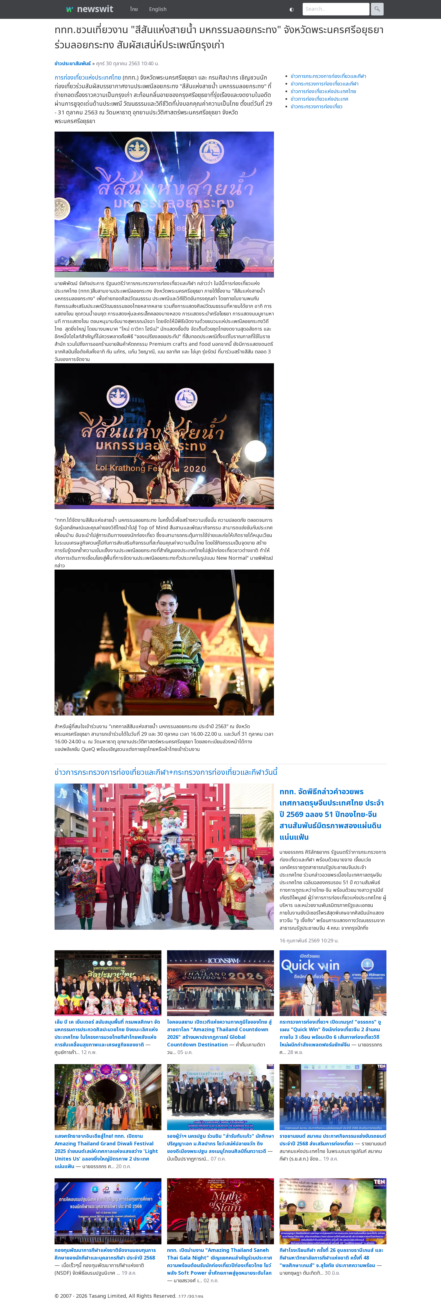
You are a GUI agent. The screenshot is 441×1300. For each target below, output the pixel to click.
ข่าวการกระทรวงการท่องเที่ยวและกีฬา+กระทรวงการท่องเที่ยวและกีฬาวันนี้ (166, 772)
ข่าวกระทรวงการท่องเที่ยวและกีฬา (325, 84)
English (157, 9)
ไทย (134, 9)
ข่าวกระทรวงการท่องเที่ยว (317, 106)
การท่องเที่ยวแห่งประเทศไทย (88, 77)
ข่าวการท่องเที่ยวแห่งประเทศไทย (323, 91)
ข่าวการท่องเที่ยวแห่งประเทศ (319, 99)
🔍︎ (377, 9)
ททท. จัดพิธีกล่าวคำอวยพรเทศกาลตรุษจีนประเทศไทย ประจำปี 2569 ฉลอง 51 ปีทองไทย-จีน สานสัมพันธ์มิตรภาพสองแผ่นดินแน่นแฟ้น (332, 814)
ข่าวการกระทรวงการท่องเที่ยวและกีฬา (328, 76)
